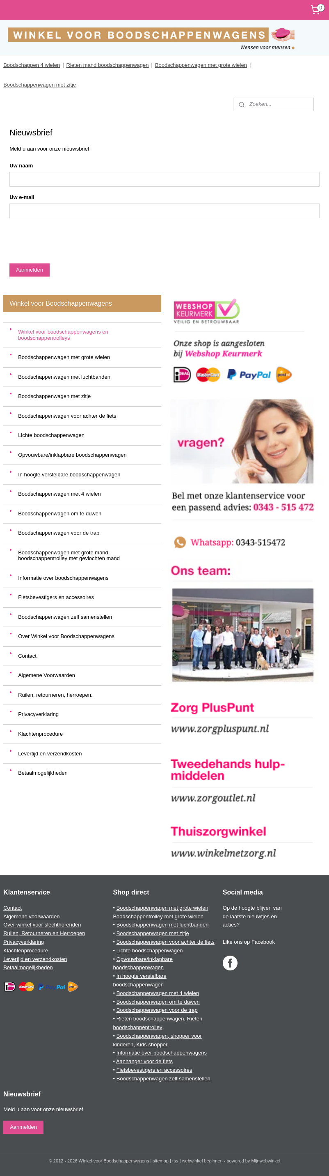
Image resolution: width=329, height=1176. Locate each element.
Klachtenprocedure (40, 734)
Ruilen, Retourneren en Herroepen (44, 933)
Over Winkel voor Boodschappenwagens (66, 636)
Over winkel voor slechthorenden (42, 925)
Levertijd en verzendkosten (50, 753)
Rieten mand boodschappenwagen (107, 65)
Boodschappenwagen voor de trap (58, 533)
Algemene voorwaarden (31, 916)
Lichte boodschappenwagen (51, 435)
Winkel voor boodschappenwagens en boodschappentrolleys (63, 335)
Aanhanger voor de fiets (144, 1061)
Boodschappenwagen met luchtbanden (64, 377)
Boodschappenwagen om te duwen (59, 513)
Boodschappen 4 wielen (31, 65)
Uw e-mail (21, 197)
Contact (27, 656)
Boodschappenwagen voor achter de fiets (67, 416)
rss (175, 1160)
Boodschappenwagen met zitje (39, 85)
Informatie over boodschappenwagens (63, 578)
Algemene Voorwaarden (46, 675)
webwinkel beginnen (202, 1160)
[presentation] (71, 241)
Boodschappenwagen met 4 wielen (59, 494)
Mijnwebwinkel (265, 1160)
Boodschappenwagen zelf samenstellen (65, 617)
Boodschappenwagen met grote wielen (201, 65)
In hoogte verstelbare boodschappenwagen (69, 474)
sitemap (161, 1160)
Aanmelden (29, 270)
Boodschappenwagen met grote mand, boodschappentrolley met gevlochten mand (69, 555)
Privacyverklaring (38, 714)
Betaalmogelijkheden (43, 773)
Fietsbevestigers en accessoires (56, 597)
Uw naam (21, 165)
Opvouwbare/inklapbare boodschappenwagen (72, 455)
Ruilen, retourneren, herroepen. (55, 695)
